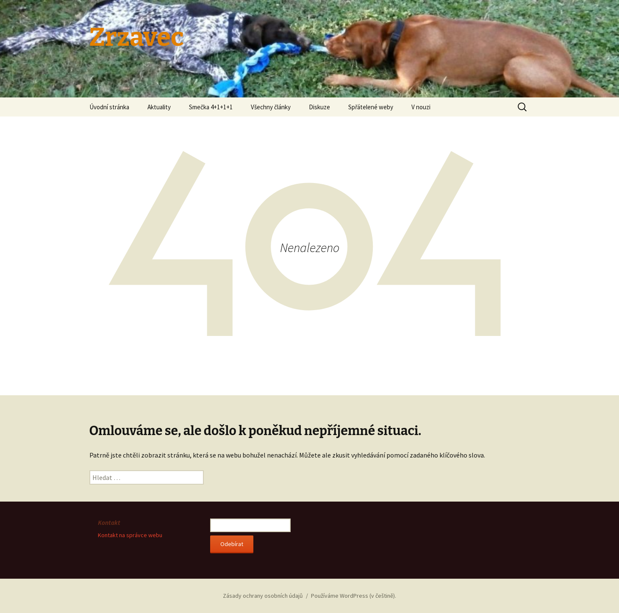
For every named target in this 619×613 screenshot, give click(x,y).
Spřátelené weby (370, 107)
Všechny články (271, 107)
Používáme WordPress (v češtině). (353, 595)
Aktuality (159, 107)
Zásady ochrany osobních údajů (263, 595)
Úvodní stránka (109, 107)
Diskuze (319, 107)
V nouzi (420, 107)
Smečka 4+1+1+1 (211, 107)
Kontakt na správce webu (130, 535)
